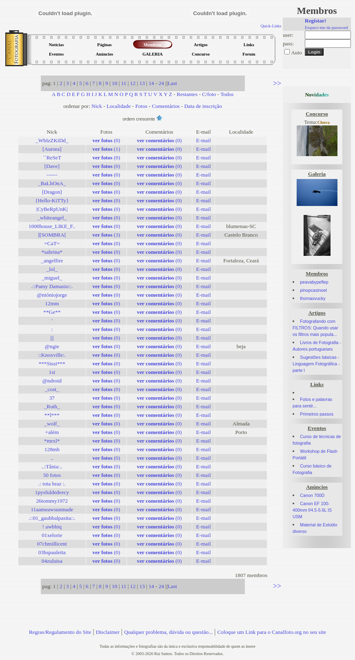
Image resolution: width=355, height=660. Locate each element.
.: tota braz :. (52, 484)
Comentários (166, 106)
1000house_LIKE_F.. (52, 226)
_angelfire (52, 260)
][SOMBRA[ (52, 235)
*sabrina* (51, 252)
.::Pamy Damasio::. (52, 286)
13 (142, 83)
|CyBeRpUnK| (52, 209)
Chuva (323, 122)
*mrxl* (52, 441)
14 (151, 83)
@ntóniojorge (52, 295)
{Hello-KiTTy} (52, 200)
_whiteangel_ (52, 218)
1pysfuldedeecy (52, 492)
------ (52, 175)
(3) (106, 235)
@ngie (52, 346)
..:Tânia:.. (52, 466)
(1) (106, 149)
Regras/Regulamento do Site (60, 632)
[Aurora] (52, 149)
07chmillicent (52, 544)
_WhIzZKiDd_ (52, 140)
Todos (226, 94)
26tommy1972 (52, 501)
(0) (106, 140)
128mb (52, 449)
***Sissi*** (52, 363)
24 (161, 83)
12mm (52, 303)
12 (132, 83)
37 (52, 398)
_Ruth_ (52, 406)
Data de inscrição (203, 106)
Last (172, 83)
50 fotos (52, 475)
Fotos (141, 106)
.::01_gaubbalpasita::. (52, 518)
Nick (96, 106)
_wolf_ (52, 424)
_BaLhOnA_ (52, 183)
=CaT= (52, 243)
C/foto (209, 94)
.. (52, 458)
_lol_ (52, 269)
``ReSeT (52, 157)
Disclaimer (108, 632)
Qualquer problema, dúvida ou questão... (168, 632)
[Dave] (52, 166)
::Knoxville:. (52, 355)
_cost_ (52, 389)
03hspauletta (52, 552)
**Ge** (51, 312)
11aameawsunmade (52, 509)
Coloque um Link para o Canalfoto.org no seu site (271, 632)
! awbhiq (52, 527)
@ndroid (52, 381)
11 (123, 83)
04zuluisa (52, 561)
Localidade (118, 106)
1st (52, 372)
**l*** (52, 415)
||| (51, 338)
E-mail (203, 140)
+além (52, 432)
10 (114, 83)
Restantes (187, 94)
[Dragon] (52, 192)
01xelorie (52, 535)
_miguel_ (52, 278)
